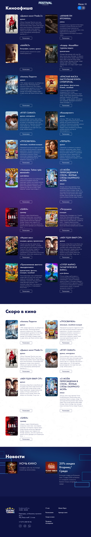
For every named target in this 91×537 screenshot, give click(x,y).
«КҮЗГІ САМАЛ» (28, 112)
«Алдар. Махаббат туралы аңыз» (69, 46)
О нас (48, 508)
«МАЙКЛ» (25, 45)
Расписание (49, 512)
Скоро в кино (50, 517)
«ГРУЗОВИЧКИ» (28, 141)
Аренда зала (62, 512)
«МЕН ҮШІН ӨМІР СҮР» (71, 237)
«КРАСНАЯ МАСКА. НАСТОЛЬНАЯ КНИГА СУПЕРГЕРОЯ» (70, 79)
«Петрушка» (66, 209)
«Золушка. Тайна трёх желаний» (30, 171)
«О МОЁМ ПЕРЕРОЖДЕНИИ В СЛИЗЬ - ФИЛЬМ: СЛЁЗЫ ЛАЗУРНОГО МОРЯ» (70, 175)
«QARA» (24, 209)
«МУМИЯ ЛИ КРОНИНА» (66, 17)
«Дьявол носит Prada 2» (31, 15)
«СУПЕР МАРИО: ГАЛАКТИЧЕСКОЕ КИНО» (68, 267)
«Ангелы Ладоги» (28, 76)
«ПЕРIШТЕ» (65, 141)
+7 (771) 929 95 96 (25, 522)
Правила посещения (49, 522)
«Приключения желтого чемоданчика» (31, 266)
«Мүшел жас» (26, 237)
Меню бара (62, 508)
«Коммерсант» (67, 112)
